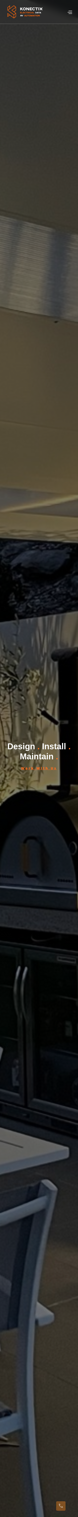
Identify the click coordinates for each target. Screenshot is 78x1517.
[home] (25, 12)
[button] (69, 12)
